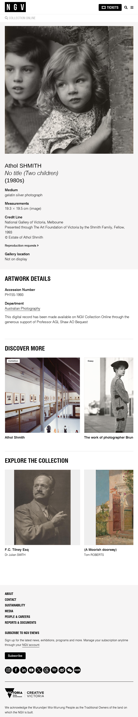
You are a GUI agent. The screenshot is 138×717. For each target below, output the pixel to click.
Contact (10, 599)
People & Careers (17, 616)
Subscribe (15, 656)
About (9, 594)
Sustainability (15, 605)
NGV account (30, 645)
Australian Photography (22, 308)
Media (9, 611)
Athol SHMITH (23, 165)
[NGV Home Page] (15, 7)
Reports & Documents (20, 622)
